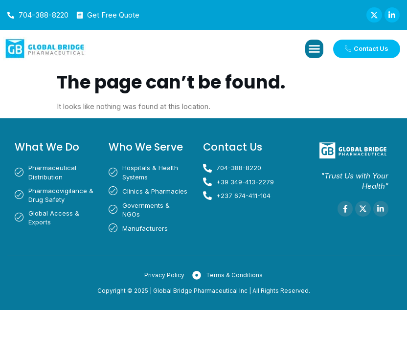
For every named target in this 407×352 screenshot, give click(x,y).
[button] (314, 49)
